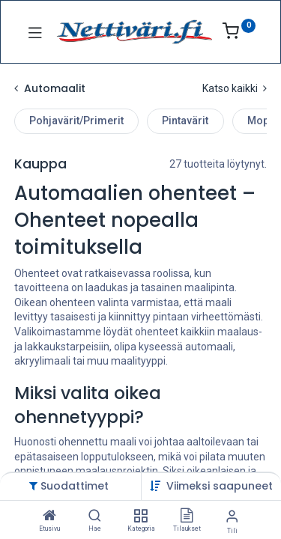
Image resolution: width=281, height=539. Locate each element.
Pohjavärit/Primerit (76, 121)
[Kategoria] (140, 517)
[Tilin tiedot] (232, 516)
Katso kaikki (234, 88)
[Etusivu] (49, 517)
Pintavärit (185, 121)
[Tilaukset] (187, 517)
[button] (219, 485)
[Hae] (95, 517)
